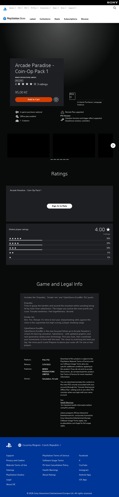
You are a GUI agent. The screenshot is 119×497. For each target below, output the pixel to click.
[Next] (113, 142)
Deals (57, 16)
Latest (33, 16)
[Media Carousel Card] (28, 143)
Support (71, 8)
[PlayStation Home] (5, 8)
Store (63, 8)
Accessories (44, 8)
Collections (45, 16)
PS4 (25, 8)
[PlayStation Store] (14, 15)
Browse (84, 16)
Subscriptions (70, 16)
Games (11, 8)
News (55, 8)
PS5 (19, 8)
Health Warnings (66, 400)
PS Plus (33, 8)
